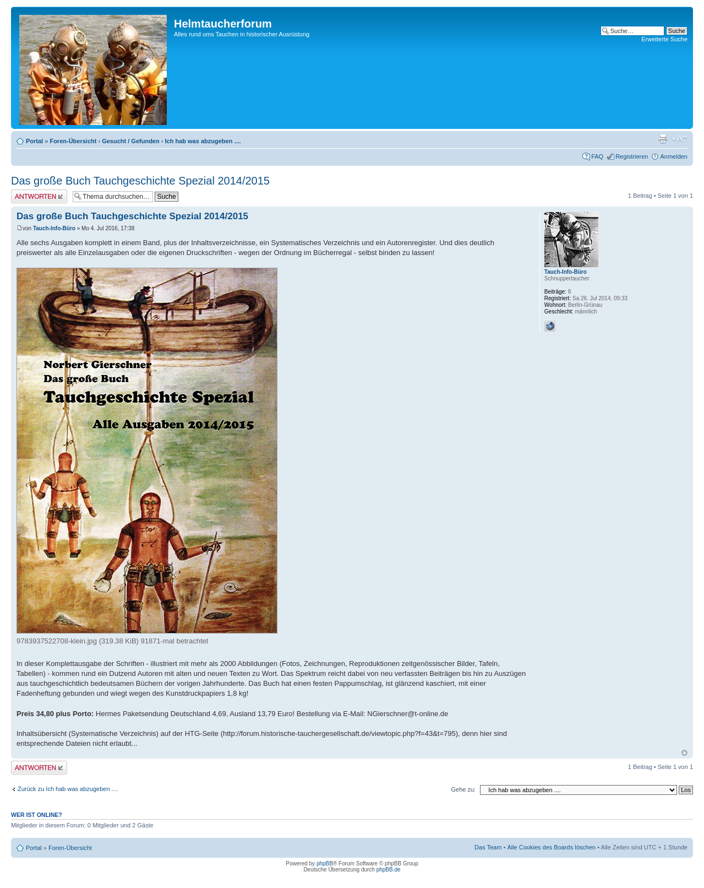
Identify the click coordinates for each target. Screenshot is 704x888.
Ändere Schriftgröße (679, 139)
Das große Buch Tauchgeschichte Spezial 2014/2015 (140, 181)
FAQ (597, 156)
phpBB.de (388, 870)
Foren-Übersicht (73, 141)
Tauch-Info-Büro (54, 228)
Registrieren (631, 156)
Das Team (487, 847)
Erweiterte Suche (664, 39)
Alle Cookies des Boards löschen (551, 847)
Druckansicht (663, 139)
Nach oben (684, 753)
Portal (34, 141)
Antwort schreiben (39, 196)
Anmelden (673, 156)
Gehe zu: (463, 789)
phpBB (324, 863)
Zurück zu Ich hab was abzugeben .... (68, 789)
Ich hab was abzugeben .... (203, 141)
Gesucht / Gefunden (131, 141)
